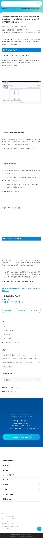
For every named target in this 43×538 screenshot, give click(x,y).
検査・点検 (23, 26)
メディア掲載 (7, 338)
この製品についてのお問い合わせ (12, 302)
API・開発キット (9, 362)
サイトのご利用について (8, 516)
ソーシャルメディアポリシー (10, 518)
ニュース (9, 8)
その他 (37, 362)
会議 (5, 355)
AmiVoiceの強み (8, 461)
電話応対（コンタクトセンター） (19, 355)
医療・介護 (7, 359)
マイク (19, 362)
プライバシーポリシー (8, 521)
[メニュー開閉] (39, 4)
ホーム (3, 8)
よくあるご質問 (8, 494)
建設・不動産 (8, 366)
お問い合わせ (7, 499)
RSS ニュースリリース (10, 388)
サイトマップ (5, 513)
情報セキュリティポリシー (9, 523)
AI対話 (34, 355)
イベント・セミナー (9, 342)
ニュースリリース (8, 330)
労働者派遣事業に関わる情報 (10, 526)
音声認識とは (7, 465)
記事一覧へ (21, 310)
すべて (4, 326)
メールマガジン (6, 528)
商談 (15, 359)
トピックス (16, 8)
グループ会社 (28, 362)
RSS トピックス (8, 392)
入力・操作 (23, 359)
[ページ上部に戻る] (39, 529)
